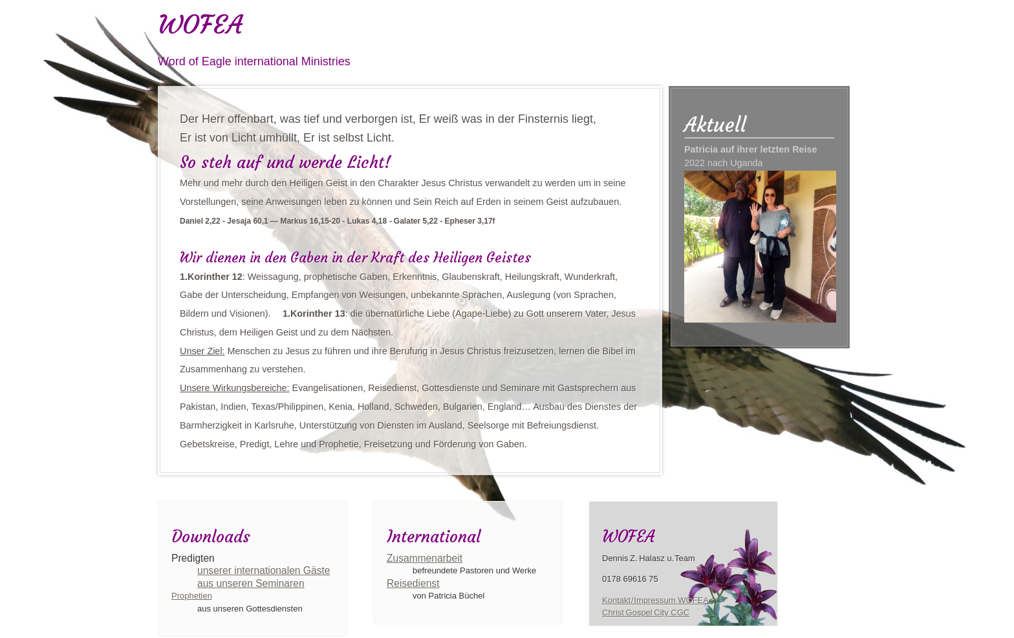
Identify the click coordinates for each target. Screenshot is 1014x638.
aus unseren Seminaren (251, 583)
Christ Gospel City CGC (645, 612)
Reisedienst (413, 583)
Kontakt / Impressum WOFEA (655, 600)
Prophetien (191, 596)
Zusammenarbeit (424, 558)
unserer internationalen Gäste (263, 570)
